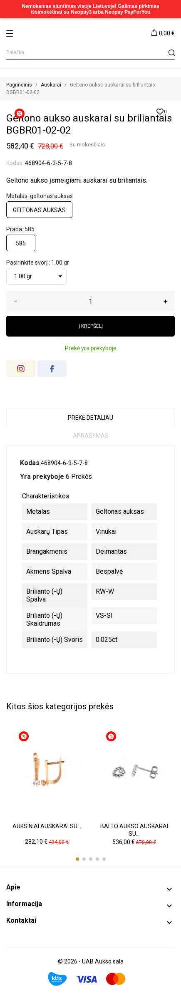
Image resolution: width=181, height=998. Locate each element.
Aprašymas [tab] (91, 435)
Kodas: (15, 163)
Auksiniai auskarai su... (46, 826)
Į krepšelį (91, 326)
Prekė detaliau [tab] (90, 417)
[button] (77, 859)
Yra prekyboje (42, 476)
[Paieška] (90, 52)
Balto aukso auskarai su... (134, 830)
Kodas (30, 463)
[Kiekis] (90, 301)
